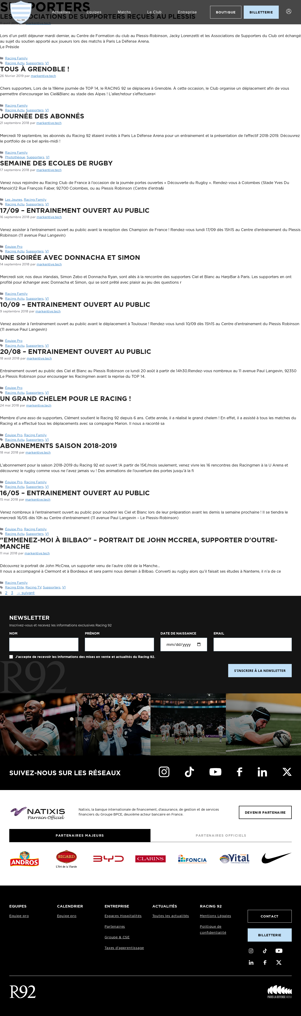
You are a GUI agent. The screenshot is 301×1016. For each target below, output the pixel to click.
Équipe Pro (13, 246)
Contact (270, 916)
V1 (47, 63)
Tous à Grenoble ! (34, 69)
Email (219, 633)
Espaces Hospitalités (123, 916)
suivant (26, 593)
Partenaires (115, 926)
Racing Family (16, 58)
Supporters (35, 63)
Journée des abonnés (42, 116)
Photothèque (15, 157)
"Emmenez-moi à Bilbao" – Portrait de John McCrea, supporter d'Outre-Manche (138, 543)
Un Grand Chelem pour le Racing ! (65, 398)
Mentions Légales (215, 916)
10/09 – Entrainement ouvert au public (75, 304)
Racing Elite (14, 587)
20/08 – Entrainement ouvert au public (75, 351)
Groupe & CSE (117, 937)
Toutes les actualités (170, 916)
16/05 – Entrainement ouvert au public (75, 492)
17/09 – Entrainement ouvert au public (75, 210)
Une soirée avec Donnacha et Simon (70, 257)
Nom (13, 633)
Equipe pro (19, 916)
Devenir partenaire (265, 812)
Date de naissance (178, 633)
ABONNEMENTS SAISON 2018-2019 (58, 445)
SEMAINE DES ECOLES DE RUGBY (56, 163)
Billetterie (269, 935)
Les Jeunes (13, 199)
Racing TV (33, 587)
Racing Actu (14, 63)
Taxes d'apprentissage (124, 948)
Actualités (61, 12)
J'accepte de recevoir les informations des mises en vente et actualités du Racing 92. (84, 656)
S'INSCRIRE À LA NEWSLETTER (260, 670)
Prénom (92, 633)
